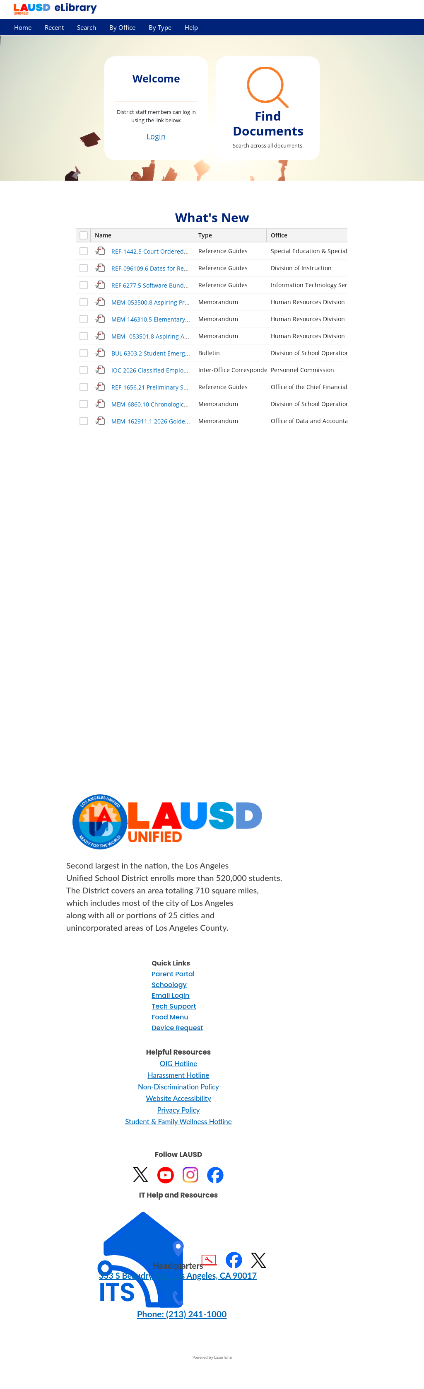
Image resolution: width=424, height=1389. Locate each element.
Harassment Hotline (179, 1075)
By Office (122, 27)
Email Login (170, 995)
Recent (54, 27)
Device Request (177, 1028)
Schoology (169, 985)
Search (86, 27)
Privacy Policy (178, 1110)
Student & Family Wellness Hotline (178, 1121)
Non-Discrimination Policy (178, 1086)
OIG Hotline (178, 1063)
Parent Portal (173, 974)
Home (22, 27)
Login (156, 136)
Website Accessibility (178, 1098)
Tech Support (174, 1006)
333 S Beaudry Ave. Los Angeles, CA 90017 (178, 1275)
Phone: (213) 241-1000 (182, 1314)
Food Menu (170, 1017)
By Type (160, 27)
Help (191, 27)
